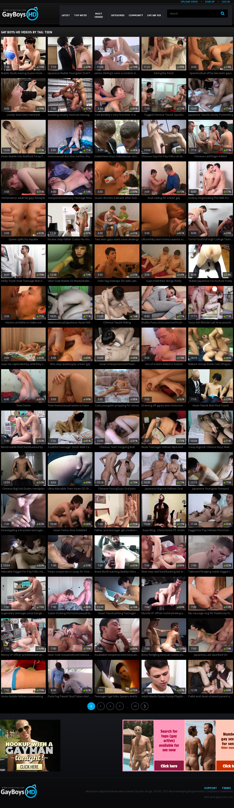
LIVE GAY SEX (154, 15)
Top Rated (80, 15)
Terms (226, 788)
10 (135, 706)
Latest (66, 15)
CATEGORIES (118, 15)
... (127, 706)
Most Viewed (99, 15)
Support (210, 788)
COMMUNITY (136, 15)
